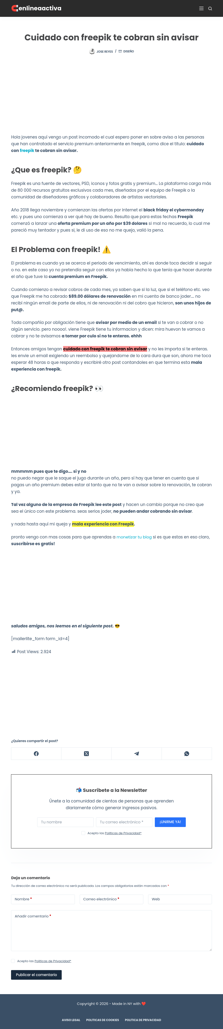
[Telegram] (137, 753)
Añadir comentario (33, 916)
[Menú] (201, 8)
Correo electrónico (101, 899)
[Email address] (124, 822)
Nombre (23, 899)
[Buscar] (210, 8)
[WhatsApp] (187, 753)
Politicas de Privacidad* (123, 833)
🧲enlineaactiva (36, 8)
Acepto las (115, 833)
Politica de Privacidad (143, 1020)
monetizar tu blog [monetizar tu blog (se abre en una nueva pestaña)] (135, 537)
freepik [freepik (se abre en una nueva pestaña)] (27, 150)
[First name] (65, 822)
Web (156, 898)
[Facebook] (36, 753)
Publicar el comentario (36, 974)
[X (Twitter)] (86, 753)
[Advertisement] (111, 98)
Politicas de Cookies (102, 1020)
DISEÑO (128, 51)
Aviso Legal (71, 1020)
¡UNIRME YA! (170, 821)
